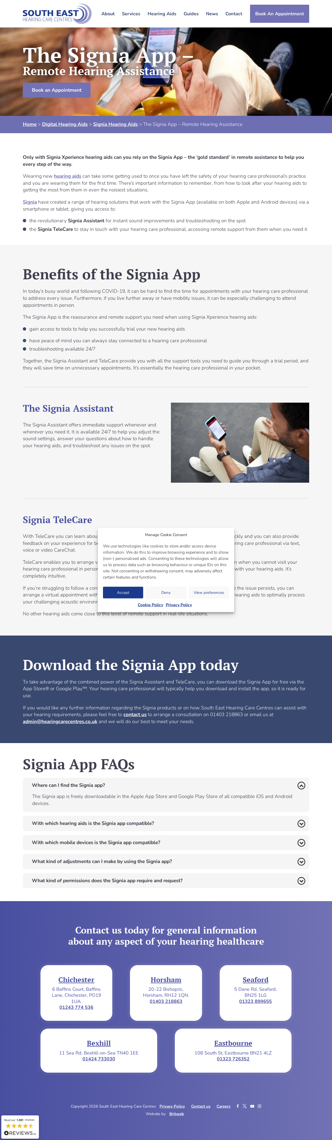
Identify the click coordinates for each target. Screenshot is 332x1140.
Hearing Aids (162, 14)
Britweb (176, 1113)
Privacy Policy (179, 605)
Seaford (255, 979)
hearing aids (67, 176)
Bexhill (99, 1043)
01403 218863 (166, 1001)
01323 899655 (255, 1001)
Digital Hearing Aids (65, 124)
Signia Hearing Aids (115, 124)
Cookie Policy (150, 605)
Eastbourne (233, 1043)
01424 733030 (98, 1059)
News (212, 14)
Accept (123, 592)
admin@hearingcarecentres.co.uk (60, 721)
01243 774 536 (76, 1007)
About (108, 14)
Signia (30, 202)
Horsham (166, 979)
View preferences (209, 592)
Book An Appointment (279, 14)
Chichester (76, 979)
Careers (223, 1106)
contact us (135, 714)
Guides (191, 14)
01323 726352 (233, 1059)
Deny (166, 592)
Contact (233, 14)
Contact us (200, 1106)
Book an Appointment (56, 90)
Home (30, 124)
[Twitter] (245, 1106)
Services (131, 14)
